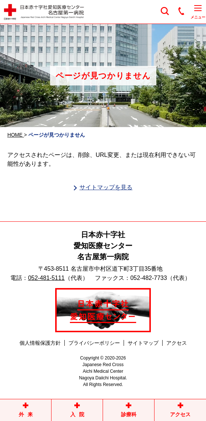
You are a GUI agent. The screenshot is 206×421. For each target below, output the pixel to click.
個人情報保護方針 (40, 342)
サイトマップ (143, 342)
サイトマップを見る (105, 187)
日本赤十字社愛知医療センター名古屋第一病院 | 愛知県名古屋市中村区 (79, 12)
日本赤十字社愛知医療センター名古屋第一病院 (103, 246)
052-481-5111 (46, 278)
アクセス (176, 342)
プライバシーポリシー (94, 342)
